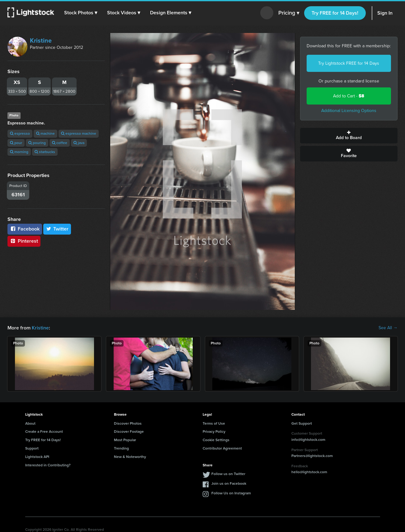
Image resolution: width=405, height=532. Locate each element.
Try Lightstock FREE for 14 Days (348, 63)
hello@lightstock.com (309, 472)
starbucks (45, 152)
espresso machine (78, 133)
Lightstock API (37, 457)
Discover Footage (129, 431)
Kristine (41, 40)
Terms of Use (214, 423)
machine (45, 133)
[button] (80, 12)
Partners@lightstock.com (312, 456)
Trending (121, 448)
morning (19, 152)
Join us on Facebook (228, 483)
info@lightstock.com (308, 439)
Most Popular (125, 440)
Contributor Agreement (222, 448)
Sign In (385, 12)
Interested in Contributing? (48, 465)
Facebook (25, 228)
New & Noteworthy (130, 457)
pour (16, 143)
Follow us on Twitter (228, 474)
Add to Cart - (348, 96)
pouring (37, 143)
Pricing (288, 13)
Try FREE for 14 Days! (335, 12)
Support (32, 448)
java (78, 143)
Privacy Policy (214, 431)
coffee (59, 143)
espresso (20, 133)
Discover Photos (128, 423)
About (30, 423)
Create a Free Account (44, 431)
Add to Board (349, 135)
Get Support (301, 423)
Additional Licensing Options (348, 110)
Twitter (57, 228)
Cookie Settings (216, 440)
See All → (388, 328)
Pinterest (24, 241)
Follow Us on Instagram (231, 493)
